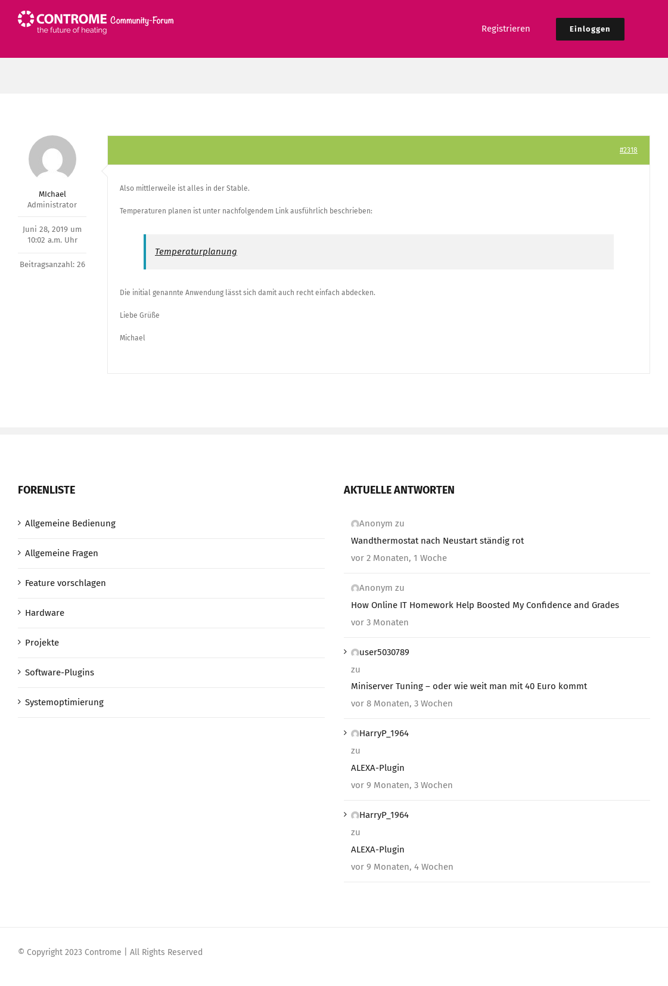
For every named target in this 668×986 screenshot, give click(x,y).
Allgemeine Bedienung (70, 523)
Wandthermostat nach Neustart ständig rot (437, 540)
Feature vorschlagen (65, 583)
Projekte (42, 642)
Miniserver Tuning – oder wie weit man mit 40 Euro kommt (469, 686)
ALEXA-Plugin (378, 767)
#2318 (629, 150)
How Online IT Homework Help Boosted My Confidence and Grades (485, 605)
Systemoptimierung (64, 702)
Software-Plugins (59, 672)
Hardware (44, 612)
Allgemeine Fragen (61, 553)
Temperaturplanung (196, 251)
